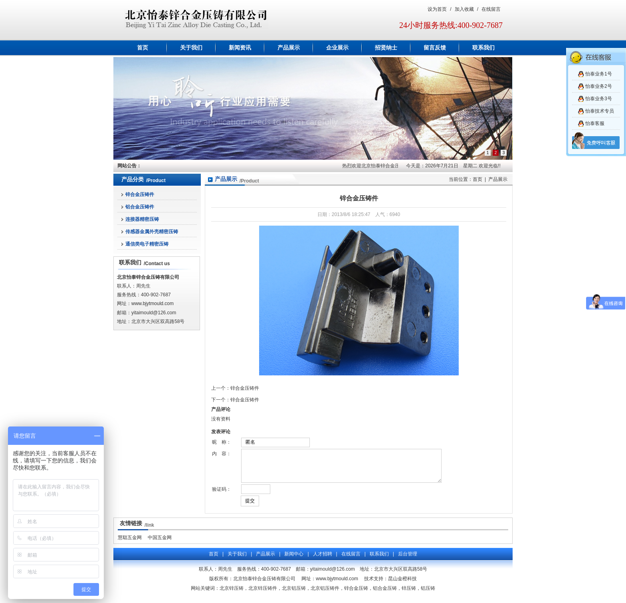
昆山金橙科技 (402, 584)
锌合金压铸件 (139, 194)
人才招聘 (322, 560)
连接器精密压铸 (142, 219)
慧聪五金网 (130, 543)
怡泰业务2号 (598, 86)
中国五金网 (160, 543)
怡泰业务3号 (598, 98)
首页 (142, 48)
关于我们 (191, 48)
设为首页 (437, 9)
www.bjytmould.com (152, 303)
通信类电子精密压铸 (146, 244)
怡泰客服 (594, 123)
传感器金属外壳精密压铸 (151, 231)
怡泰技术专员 (599, 111)
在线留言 (491, 9)
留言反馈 (435, 48)
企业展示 (337, 48)
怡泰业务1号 (598, 74)
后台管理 (407, 560)
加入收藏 (464, 9)
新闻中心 (293, 560)
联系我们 (483, 48)
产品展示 (288, 48)
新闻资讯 (240, 48)
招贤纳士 (386, 48)
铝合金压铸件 (139, 207)
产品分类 (132, 179)
